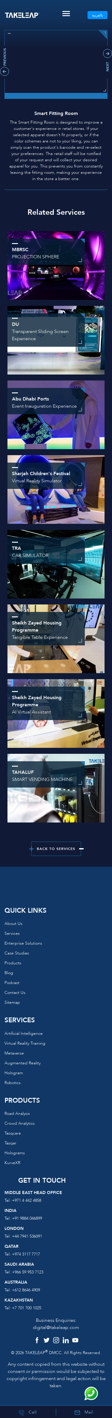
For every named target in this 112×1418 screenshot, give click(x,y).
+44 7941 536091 (27, 1236)
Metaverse (14, 1053)
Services (12, 933)
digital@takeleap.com (56, 1327)
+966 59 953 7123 (27, 1272)
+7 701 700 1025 (26, 1308)
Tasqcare (12, 1133)
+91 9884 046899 (27, 1218)
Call (28, 1412)
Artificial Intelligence (23, 1033)
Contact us (14, 992)
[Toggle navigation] (66, 14)
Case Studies (16, 953)
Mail (84, 1412)
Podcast (11, 983)
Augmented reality (22, 1063)
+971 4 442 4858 (26, 1200)
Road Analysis (17, 1113)
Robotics (12, 1083)
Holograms (14, 1153)
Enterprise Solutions (23, 943)
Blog (8, 973)
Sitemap (12, 1002)
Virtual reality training (24, 1043)
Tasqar (10, 1143)
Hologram (13, 1073)
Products (12, 963)
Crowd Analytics (19, 1123)
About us (13, 923)
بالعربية (97, 15)
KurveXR (12, 1163)
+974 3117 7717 (26, 1254)
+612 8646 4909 (26, 1290)
